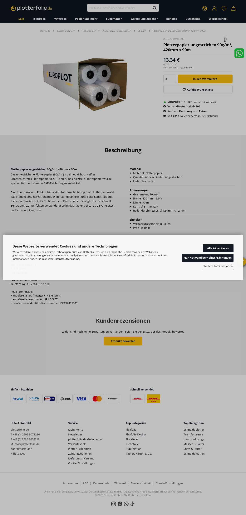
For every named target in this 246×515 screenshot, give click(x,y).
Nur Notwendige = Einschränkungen (208, 257)
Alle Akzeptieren (218, 248)
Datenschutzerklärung (66, 259)
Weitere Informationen (218, 266)
